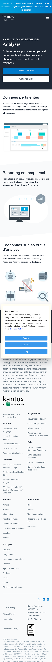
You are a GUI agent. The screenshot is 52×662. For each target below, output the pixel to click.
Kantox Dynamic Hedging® (10, 430)
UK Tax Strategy (34, 619)
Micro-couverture (34, 428)
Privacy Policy (9, 614)
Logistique (7, 533)
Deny (26, 352)
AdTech (6, 509)
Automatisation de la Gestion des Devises (11, 415)
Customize (26, 345)
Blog (29, 505)
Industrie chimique (10, 519)
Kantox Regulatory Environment (35, 607)
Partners (6, 564)
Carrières (6, 573)
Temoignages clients (36, 514)
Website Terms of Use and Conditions (36, 614)
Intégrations (8, 554)
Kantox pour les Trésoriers (34, 456)
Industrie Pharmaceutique (14, 528)
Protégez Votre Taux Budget (11, 481)
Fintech (6, 537)
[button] (47, 18)
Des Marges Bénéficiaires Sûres (13, 473)
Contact (6, 582)
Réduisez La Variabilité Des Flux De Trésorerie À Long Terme (13, 490)
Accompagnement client (13, 559)
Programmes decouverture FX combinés (37, 434)
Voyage (6, 505)
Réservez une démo (26, 71)
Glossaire (31, 526)
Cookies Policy (9, 607)
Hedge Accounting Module (10, 437)
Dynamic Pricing (10, 448)
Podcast (30, 509)
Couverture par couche (37, 423)
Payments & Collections (13, 453)
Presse (5, 578)
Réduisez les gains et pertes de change (12, 466)
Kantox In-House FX (11, 444)
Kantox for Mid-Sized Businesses (36, 468)
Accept (26, 338)
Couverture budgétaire (37, 419)
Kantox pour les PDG (36, 462)
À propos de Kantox (11, 568)
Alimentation (8, 514)
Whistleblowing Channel (13, 587)
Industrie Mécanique (11, 523)
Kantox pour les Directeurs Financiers (36, 448)
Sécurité (6, 550)
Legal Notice (8, 619)
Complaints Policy (10, 629)
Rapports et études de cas (36, 520)
